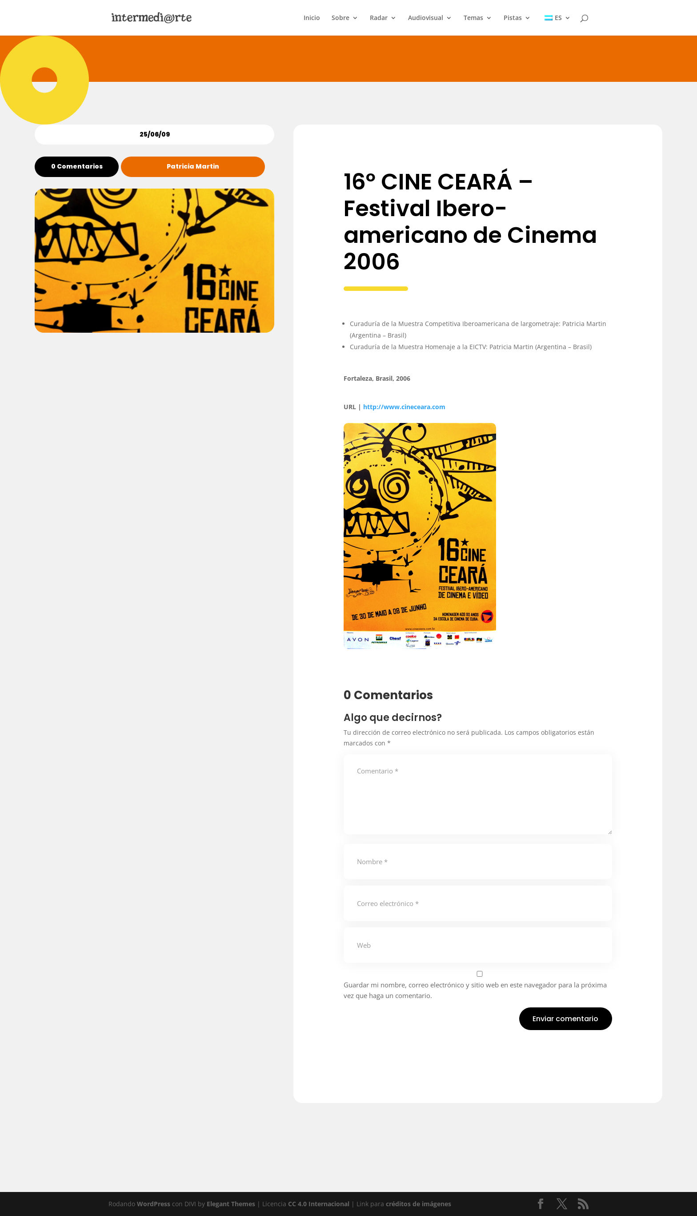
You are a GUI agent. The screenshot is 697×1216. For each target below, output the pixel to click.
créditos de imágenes (418, 1204)
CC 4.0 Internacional (318, 1204)
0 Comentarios (77, 166)
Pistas (513, 18)
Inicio (312, 18)
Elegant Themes (231, 1204)
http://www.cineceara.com (404, 407)
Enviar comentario (565, 1019)
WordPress (153, 1204)
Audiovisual (425, 18)
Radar (379, 18)
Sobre (340, 18)
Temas (473, 18)
